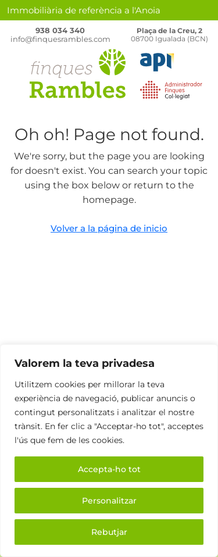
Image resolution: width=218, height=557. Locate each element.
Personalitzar (109, 500)
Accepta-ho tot (109, 469)
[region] (109, 450)
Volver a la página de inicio (109, 228)
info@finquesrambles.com (60, 39)
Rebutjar (109, 532)
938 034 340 (60, 30)
